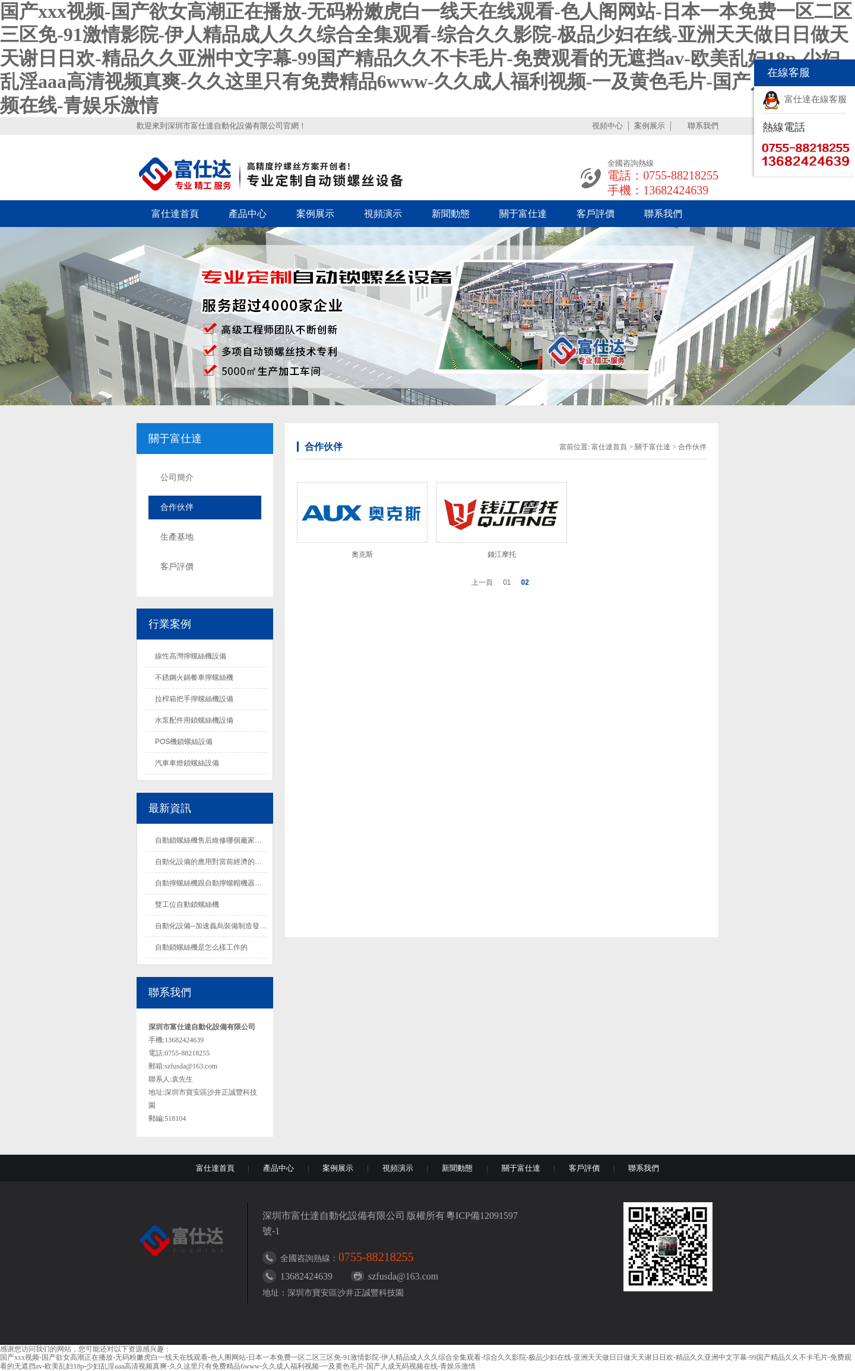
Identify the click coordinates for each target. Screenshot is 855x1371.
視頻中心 (607, 125)
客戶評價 (596, 214)
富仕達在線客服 (815, 99)
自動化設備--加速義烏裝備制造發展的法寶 (221, 926)
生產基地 (177, 536)
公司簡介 (177, 477)
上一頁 (482, 582)
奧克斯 (362, 554)
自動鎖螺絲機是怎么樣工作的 (201, 947)
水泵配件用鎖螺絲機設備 (194, 720)
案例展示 (649, 125)
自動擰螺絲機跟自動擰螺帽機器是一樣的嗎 (222, 883)
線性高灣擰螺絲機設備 (190, 656)
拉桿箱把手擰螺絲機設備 (194, 699)
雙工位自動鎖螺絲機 (187, 904)
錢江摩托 (501, 554)
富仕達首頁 (175, 214)
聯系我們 (703, 125)
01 (507, 582)
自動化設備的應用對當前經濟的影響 (212, 862)
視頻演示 (383, 214)
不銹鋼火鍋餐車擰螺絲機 (194, 677)
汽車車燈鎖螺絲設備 (187, 763)
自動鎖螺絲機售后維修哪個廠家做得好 (215, 840)
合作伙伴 (177, 507)
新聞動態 (451, 214)
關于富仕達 (523, 214)
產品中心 (248, 214)
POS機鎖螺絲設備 (184, 741)
